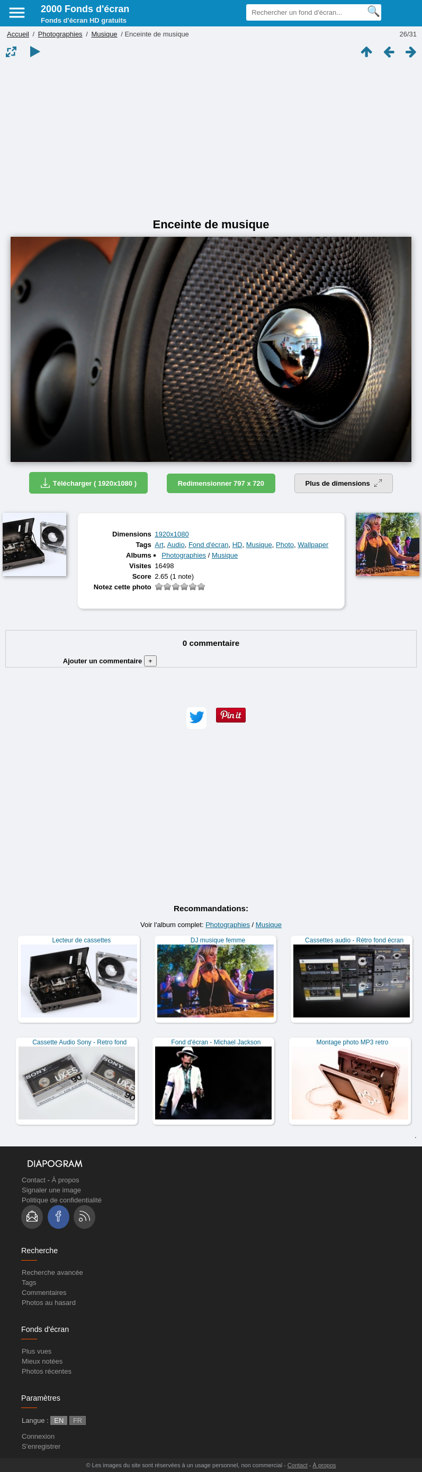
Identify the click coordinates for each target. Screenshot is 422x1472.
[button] (196, 718)
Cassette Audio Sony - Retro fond (79, 1042)
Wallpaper (313, 545)
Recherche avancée (52, 1272)
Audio (175, 545)
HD (237, 545)
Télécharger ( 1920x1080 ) (88, 483)
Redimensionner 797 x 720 (221, 483)
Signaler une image (51, 1190)
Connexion (38, 1436)
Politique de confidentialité (62, 1200)
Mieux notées (42, 1361)
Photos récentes (46, 1371)
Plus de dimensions (344, 483)
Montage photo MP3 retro (352, 1042)
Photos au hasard (49, 1303)
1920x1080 (171, 534)
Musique (104, 34)
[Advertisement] (211, 138)
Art (159, 545)
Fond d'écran (208, 545)
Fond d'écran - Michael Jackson (216, 1042)
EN (59, 1420)
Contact (34, 1180)
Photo (285, 545)
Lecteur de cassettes (81, 940)
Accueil (18, 34)
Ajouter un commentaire (110, 660)
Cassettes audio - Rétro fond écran (354, 940)
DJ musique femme (218, 940)
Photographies (60, 34)
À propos (65, 1180)
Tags (29, 1282)
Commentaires (44, 1293)
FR (77, 1420)
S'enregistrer (41, 1446)
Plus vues (36, 1351)
